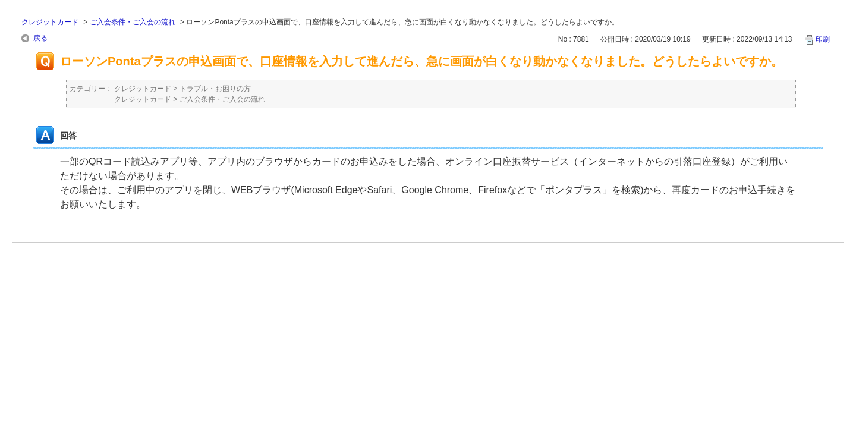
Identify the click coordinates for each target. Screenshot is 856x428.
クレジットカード (49, 22)
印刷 (823, 39)
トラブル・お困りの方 (215, 88)
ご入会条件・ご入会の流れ (132, 22)
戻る (40, 38)
